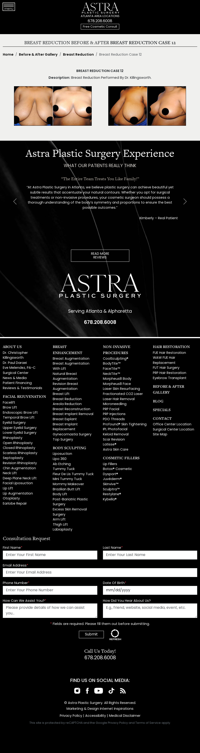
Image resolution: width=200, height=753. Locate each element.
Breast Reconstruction (71, 409)
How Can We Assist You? (24, 601)
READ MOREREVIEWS (100, 255)
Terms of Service (148, 723)
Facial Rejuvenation (24, 396)
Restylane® (112, 494)
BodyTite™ (111, 364)
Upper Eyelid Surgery (20, 428)
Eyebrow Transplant (169, 378)
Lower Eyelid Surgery (19, 433)
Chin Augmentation (19, 468)
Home (8, 55)
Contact (162, 418)
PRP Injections (114, 414)
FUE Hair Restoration (169, 353)
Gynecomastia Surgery (72, 434)
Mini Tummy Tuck (67, 479)
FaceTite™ (111, 369)
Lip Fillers (110, 464)
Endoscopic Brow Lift (20, 413)
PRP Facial (111, 409)
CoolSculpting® (115, 359)
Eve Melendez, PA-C (19, 368)
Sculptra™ (111, 489)
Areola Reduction (67, 404)
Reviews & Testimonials (22, 388)
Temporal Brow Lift (19, 418)
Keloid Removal (116, 434)
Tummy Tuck (64, 469)
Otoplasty (11, 498)
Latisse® (109, 444)
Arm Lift (59, 519)
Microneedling (114, 404)
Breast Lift (61, 394)
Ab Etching (62, 464)
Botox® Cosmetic (117, 469)
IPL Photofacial (115, 429)
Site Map (160, 434)
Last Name (113, 548)
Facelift (9, 403)
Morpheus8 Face (117, 384)
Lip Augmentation (18, 493)
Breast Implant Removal (73, 414)
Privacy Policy (71, 716)
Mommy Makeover (68, 484)
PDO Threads (114, 419)
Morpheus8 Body (117, 379)
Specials (162, 409)
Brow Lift (10, 407)
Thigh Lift (60, 525)
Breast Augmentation (71, 359)
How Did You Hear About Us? (127, 601)
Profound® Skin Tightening (125, 424)
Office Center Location (172, 424)
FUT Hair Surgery (166, 368)
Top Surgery (63, 439)
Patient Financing (17, 383)
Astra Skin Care (115, 450)
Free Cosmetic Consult (100, 26)
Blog (158, 401)
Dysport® (110, 474)
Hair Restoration (171, 346)
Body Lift (60, 494)
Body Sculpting (69, 447)
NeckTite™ (111, 374)
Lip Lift (8, 488)
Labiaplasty (62, 529)
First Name (12, 548)
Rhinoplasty (12, 438)
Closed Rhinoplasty (19, 448)
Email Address (15, 565)
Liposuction (62, 454)
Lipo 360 (60, 459)
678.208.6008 (100, 21)
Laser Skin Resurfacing (121, 389)
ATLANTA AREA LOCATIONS (100, 16)
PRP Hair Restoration (169, 373)
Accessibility (95, 716)
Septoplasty (13, 458)
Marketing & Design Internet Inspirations (100, 709)
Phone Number (16, 583)
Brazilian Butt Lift (66, 489)
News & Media (15, 378)
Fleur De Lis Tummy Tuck (73, 474)
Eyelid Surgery (14, 423)
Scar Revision (114, 439)
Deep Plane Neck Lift (20, 478)
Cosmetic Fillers (121, 457)
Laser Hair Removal (119, 399)
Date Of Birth (114, 583)
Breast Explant (65, 419)
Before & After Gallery (38, 55)
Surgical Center (15, 373)
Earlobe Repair (15, 504)
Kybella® (110, 499)
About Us (12, 346)
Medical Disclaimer (124, 716)
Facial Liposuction (18, 483)
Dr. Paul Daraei (15, 363)
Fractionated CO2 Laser (123, 394)
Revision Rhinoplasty (20, 463)
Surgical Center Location (173, 429)
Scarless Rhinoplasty (20, 453)
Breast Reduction (78, 55)
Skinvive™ (110, 484)
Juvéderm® (112, 479)
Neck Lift (10, 473)
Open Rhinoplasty (18, 443)
